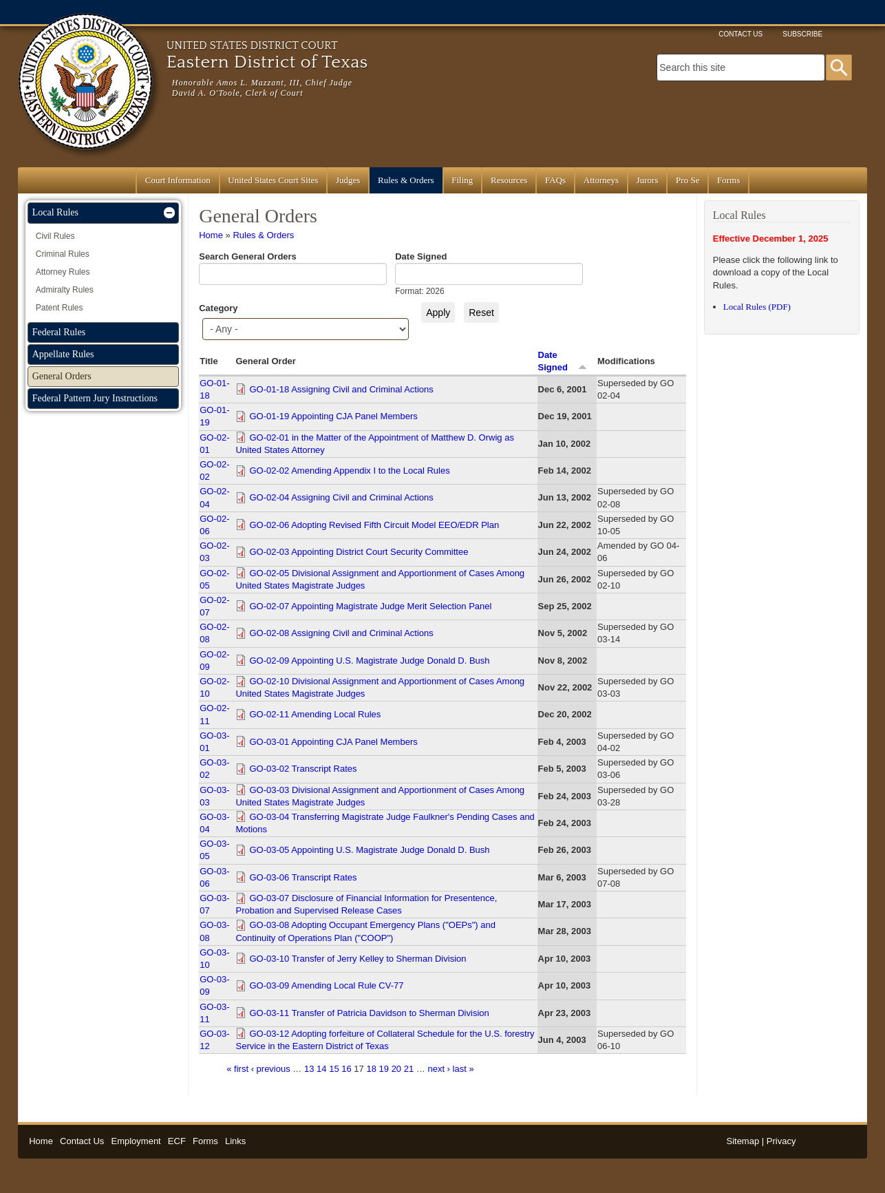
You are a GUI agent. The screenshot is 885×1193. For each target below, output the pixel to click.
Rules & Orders (406, 180)
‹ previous (270, 1069)
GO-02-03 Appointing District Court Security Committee (358, 552)
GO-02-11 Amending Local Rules (315, 714)
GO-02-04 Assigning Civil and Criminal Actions (341, 497)
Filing (462, 180)
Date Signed (421, 256)
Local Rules (55, 212)
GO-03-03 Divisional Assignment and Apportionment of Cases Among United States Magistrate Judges (379, 796)
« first (237, 1069)
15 (334, 1069)
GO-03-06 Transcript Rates (302, 877)
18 (371, 1069)
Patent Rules (59, 308)
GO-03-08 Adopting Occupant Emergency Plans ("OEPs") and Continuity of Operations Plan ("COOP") (365, 931)
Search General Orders (248, 256)
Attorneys (601, 180)
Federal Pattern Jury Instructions (95, 398)
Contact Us (740, 34)
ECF (177, 1141)
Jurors (648, 180)
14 (321, 1069)
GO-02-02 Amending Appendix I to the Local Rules (349, 470)
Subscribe (802, 34)
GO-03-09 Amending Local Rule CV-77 (326, 985)
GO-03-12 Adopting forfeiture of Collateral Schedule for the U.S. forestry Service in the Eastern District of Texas (384, 1039)
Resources (509, 180)
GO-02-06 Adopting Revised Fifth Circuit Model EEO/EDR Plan (374, 525)
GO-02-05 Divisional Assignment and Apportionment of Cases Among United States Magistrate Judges (379, 579)
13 (309, 1069)
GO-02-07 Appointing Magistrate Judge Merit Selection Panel (370, 606)
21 (409, 1069)
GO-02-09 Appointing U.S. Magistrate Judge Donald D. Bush (369, 660)
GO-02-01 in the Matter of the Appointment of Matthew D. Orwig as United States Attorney (374, 443)
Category (218, 308)
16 (346, 1069)
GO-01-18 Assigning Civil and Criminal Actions (341, 389)
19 (384, 1069)
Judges (348, 180)
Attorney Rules (63, 272)
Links (235, 1141)
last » (463, 1069)
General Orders (62, 376)
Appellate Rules (63, 354)
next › (438, 1069)
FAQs (555, 180)
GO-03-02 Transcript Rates (302, 768)
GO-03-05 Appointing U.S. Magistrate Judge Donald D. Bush (369, 850)
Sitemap (742, 1141)
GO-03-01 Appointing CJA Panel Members (333, 742)
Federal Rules (58, 332)
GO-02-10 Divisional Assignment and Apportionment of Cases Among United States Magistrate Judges (379, 687)
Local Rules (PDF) (757, 307)
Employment (135, 1141)
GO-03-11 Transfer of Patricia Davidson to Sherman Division (369, 1013)
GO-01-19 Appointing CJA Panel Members (333, 416)
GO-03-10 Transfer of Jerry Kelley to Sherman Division (357, 958)
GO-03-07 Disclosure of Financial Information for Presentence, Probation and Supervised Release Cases (366, 904)
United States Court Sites (273, 180)
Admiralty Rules (65, 290)
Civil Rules (55, 236)
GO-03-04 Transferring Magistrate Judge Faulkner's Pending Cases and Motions (384, 823)
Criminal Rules (62, 254)
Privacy (781, 1141)
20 (396, 1069)
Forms (728, 180)
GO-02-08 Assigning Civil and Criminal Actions (341, 633)
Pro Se (687, 180)
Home (211, 235)
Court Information (178, 180)
